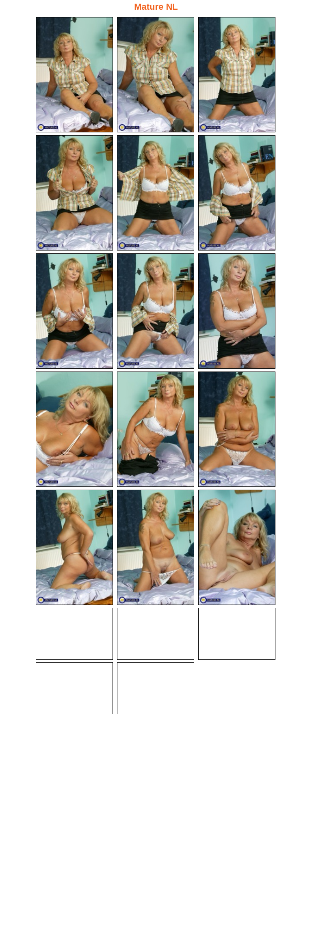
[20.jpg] (155, 688)
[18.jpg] (236, 634)
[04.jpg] (74, 193)
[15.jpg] (236, 547)
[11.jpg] (155, 429)
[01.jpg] (74, 74)
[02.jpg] (155, 74)
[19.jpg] (74, 688)
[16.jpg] (74, 634)
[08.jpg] (155, 311)
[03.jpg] (236, 74)
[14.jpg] (155, 547)
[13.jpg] (74, 547)
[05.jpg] (155, 193)
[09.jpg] (236, 311)
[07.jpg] (74, 311)
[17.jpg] (155, 634)
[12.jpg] (236, 429)
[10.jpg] (74, 429)
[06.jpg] (236, 193)
